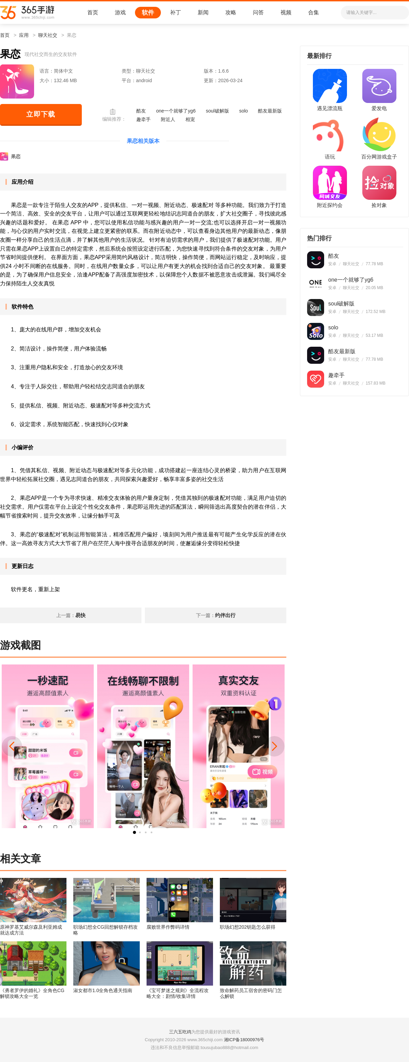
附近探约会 (330, 205)
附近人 (168, 119)
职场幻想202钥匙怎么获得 (247, 927)
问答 (258, 12)
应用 (24, 35)
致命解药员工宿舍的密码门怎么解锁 (251, 993)
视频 (286, 12)
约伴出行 (225, 615)
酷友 (141, 111)
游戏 (120, 12)
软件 (148, 12)
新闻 (203, 12)
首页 (92, 12)
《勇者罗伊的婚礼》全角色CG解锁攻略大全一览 (32, 993)
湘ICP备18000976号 (244, 1039)
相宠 (190, 119)
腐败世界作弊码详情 (168, 927)
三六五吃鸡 (180, 1031)
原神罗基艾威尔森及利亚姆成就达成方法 (31, 930)
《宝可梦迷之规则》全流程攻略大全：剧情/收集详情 (178, 993)
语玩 (330, 157)
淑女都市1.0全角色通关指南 (102, 990)
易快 (80, 615)
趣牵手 (143, 119)
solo (243, 111)
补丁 (175, 12)
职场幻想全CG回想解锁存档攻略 (105, 930)
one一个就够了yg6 (176, 111)
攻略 (230, 12)
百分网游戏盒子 (379, 157)
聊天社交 (47, 35)
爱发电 (379, 108)
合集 (313, 12)
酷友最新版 (270, 111)
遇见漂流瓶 (330, 108)
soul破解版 (217, 111)
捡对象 (379, 205)
